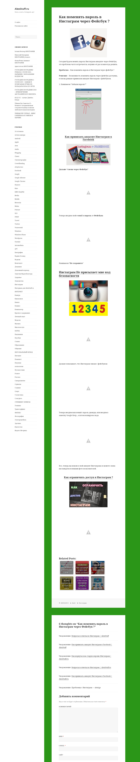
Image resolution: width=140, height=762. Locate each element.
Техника (18, 406)
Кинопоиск (19, 299)
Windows (18, 231)
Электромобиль (20, 420)
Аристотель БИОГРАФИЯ (24, 66)
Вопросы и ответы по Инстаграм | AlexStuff (90, 636)
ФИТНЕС (18, 413)
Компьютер (19, 309)
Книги (17, 302)
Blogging (18, 153)
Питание (18, 356)
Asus (16, 146)
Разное (17, 374)
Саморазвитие (20, 381)
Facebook (18, 171)
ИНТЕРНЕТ (19, 292)
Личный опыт (20, 317)
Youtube (17, 242)
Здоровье (18, 277)
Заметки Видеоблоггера (23, 274)
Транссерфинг (20, 409)
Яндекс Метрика (21, 430)
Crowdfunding (20, 163)
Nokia (17, 206)
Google (17, 174)
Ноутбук (18, 338)
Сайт (61, 755)
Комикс (17, 306)
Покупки (18, 363)
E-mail (62, 746)
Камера (17, 295)
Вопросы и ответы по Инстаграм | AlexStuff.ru (91, 667)
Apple (17, 142)
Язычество (18, 427)
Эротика (18, 423)
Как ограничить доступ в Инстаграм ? (88, 477)
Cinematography (20, 160)
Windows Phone (20, 235)
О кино (17, 341)
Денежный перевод (22, 270)
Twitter (17, 224)
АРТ (16, 249)
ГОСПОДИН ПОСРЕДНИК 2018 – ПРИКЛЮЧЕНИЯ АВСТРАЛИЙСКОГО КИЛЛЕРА (25, 92)
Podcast (17, 210)
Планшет (18, 359)
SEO (16, 213)
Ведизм (17, 260)
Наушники (19, 334)
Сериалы (18, 384)
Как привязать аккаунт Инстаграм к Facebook (88, 138)
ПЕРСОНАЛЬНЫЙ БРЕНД (24, 352)
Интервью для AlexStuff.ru (24, 288)
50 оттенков (19, 131)
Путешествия (20, 370)
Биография (19, 252)
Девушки (18, 267)
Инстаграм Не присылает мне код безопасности (84, 274)
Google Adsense (20, 178)
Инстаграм (19, 284)
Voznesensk (19, 228)
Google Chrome (20, 181)
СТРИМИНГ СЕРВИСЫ (22, 402)
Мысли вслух (19, 327)
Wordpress (18, 238)
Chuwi (17, 156)
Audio (17, 149)
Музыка (17, 324)
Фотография (19, 416)
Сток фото (18, 398)
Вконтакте (18, 263)
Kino (16, 188)
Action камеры (20, 135)
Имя (61, 736)
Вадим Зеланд (20, 256)
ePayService (19, 167)
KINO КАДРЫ (19, 192)
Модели (18, 320)
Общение (18, 349)
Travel (17, 220)
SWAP (17, 217)
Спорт (17, 391)
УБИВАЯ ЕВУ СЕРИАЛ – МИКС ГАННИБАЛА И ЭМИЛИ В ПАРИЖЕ (25, 115)
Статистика (19, 395)
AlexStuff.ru (22, 8)
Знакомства (19, 281)
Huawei (17, 185)
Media (17, 195)
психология (19, 366)
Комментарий (65, 707)
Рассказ (17, 377)
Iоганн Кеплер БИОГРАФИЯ (25, 51)
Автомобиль (19, 245)
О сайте (17, 22)
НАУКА (17, 331)
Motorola (18, 203)
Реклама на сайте (21, 26)
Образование (19, 345)
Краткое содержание (22, 313)
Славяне (18, 388)
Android (17, 138)
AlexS (73, 603)
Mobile (17, 199)
